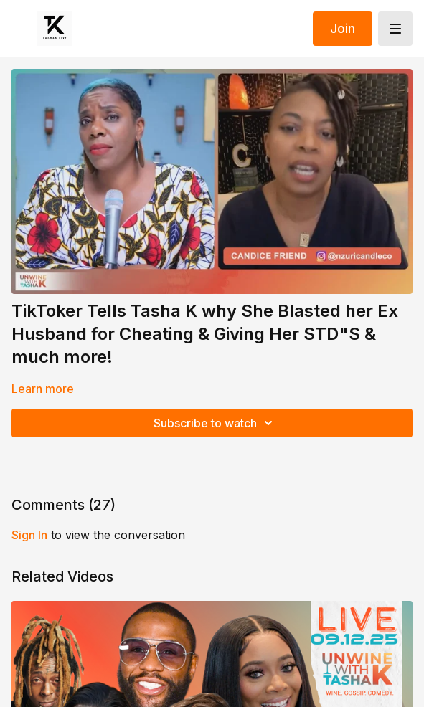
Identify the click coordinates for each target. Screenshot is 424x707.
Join (342, 28)
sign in (29, 535)
